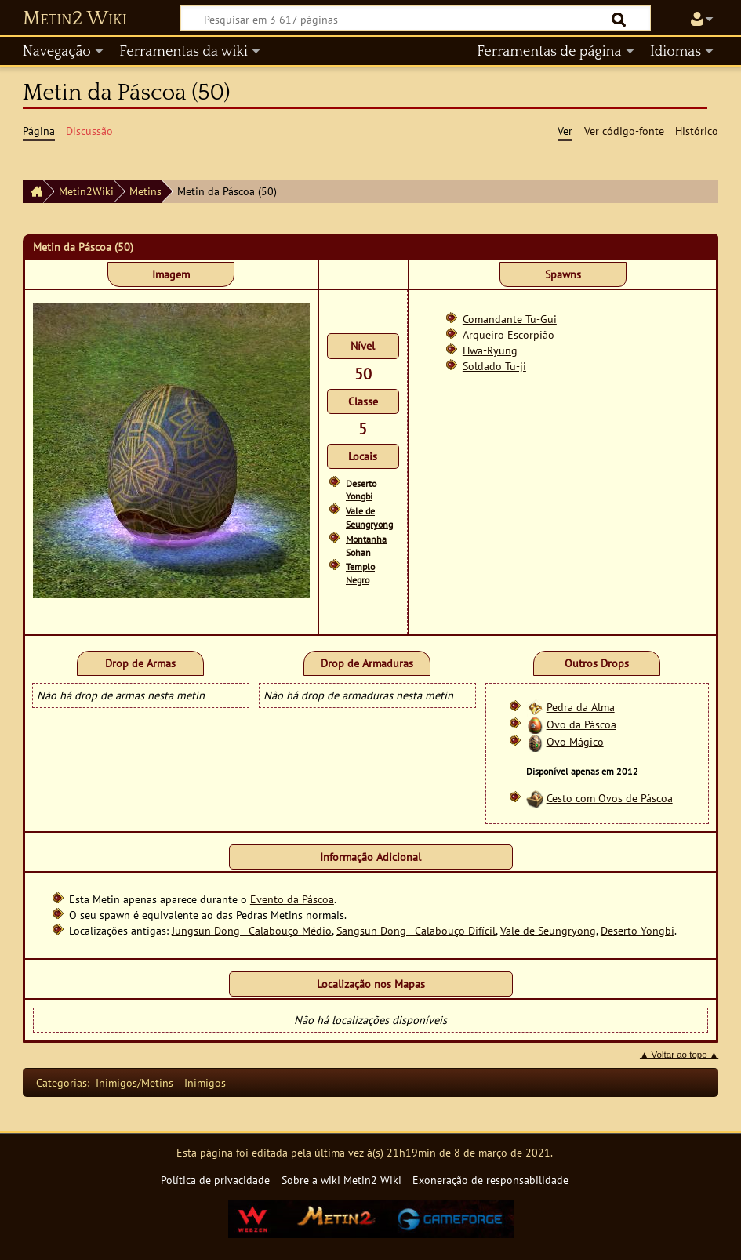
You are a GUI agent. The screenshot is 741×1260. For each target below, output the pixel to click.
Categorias (61, 1082)
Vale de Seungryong (369, 517)
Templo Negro (360, 573)
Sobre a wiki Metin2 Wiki (341, 1179)
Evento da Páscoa (292, 898)
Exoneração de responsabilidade (490, 1179)
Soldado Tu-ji (494, 365)
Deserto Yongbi (361, 490)
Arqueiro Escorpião (508, 334)
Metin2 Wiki (75, 19)
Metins (145, 190)
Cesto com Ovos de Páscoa (610, 797)
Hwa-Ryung (490, 350)
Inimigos (205, 1082)
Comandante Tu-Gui (510, 318)
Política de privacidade (215, 1179)
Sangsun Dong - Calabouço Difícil (416, 930)
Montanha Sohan (366, 545)
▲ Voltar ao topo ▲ (679, 1054)
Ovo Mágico (575, 741)
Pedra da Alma (581, 706)
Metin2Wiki (86, 190)
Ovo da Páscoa (581, 724)
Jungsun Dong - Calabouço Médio (252, 930)
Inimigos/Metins (134, 1082)
